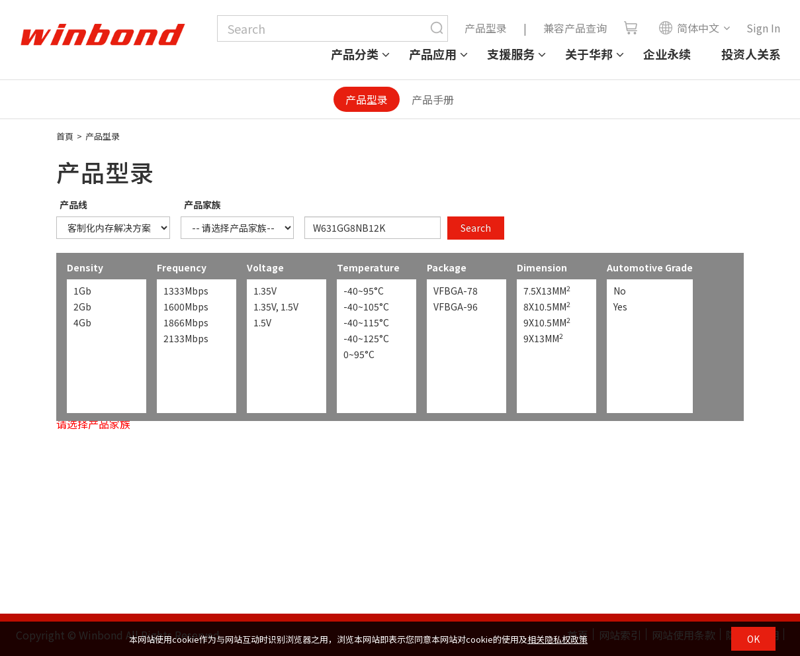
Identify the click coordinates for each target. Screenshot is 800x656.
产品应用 (433, 53)
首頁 (64, 136)
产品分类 (354, 53)
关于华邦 (589, 53)
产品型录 (486, 28)
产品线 (73, 204)
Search (476, 227)
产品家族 (202, 204)
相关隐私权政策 (557, 639)
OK (753, 638)
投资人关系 (751, 53)
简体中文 (688, 28)
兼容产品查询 (575, 28)
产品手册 (433, 99)
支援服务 (511, 53)
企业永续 (667, 53)
